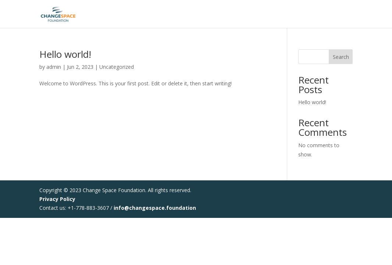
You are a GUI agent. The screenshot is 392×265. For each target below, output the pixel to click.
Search (341, 56)
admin (53, 66)
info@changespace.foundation (155, 207)
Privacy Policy (57, 198)
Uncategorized (116, 66)
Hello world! (65, 54)
